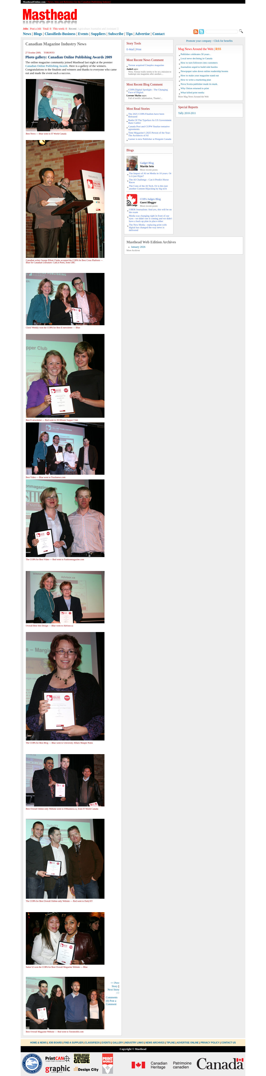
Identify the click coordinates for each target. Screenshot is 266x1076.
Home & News (38, 1042)
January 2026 (138, 246)
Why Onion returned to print (195, 88)
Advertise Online (188, 1042)
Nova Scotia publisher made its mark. (199, 84)
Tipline (170, 1042)
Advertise (142, 34)
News (27, 34)
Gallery (118, 1042)
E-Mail (130, 49)
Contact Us (228, 1042)
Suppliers (98, 34)
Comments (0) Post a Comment (111, 1001)
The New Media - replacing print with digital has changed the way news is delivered (147, 227)
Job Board (55, 1042)
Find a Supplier (73, 1042)
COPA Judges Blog (150, 199)
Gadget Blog (147, 163)
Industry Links (134, 1042)
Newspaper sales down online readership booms (204, 71)
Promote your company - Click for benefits (209, 40)
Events (83, 34)
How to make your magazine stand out (200, 75)
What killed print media (192, 92)
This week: (60, 28)
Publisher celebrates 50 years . (196, 54)
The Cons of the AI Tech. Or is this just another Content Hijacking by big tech (148, 187)
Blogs (38, 34)
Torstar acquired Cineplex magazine (146, 65)
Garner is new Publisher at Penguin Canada (149, 139)
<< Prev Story (115, 984)
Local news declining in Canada (196, 58)
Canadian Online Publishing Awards (46, 66)
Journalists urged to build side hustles (199, 67)
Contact (158, 34)
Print (138, 49)
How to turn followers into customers (199, 62)
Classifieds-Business (60, 34)
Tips (129, 34)
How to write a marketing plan (196, 79)
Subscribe (116, 34)
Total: (47, 28)
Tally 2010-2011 (187, 113)
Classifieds (92, 1042)
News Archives (155, 1042)
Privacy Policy (210, 1042)
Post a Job (35, 28)
